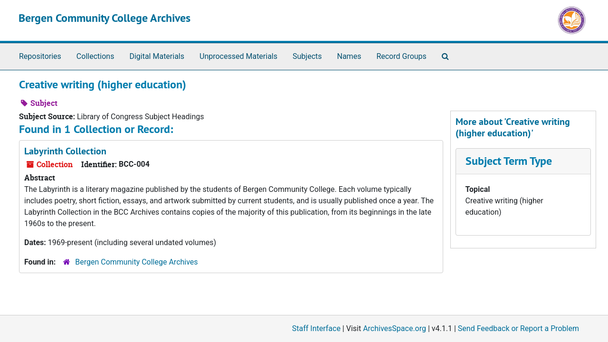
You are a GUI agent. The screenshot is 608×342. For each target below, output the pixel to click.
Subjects (307, 56)
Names (349, 56)
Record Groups (401, 56)
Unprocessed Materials (238, 56)
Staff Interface (316, 328)
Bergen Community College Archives (104, 17)
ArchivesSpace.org (394, 328)
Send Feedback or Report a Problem (518, 328)
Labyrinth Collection (65, 151)
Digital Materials (156, 56)
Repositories (40, 56)
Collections (95, 56)
